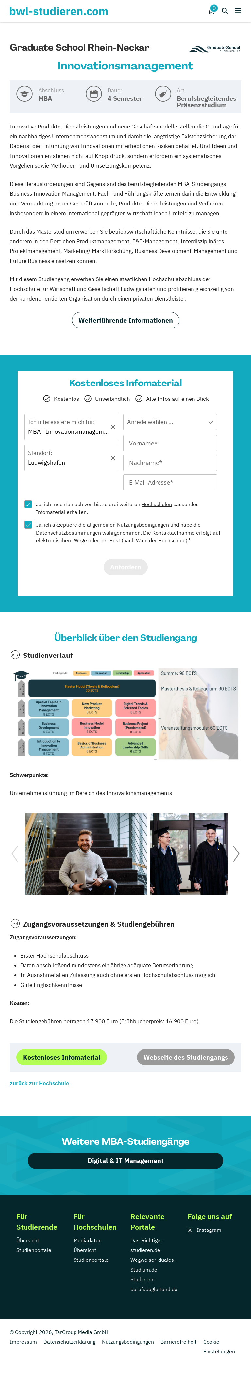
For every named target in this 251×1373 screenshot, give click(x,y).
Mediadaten (88, 1240)
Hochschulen (157, 504)
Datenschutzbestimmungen (68, 532)
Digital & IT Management (126, 1160)
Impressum (23, 1341)
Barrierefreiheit (178, 1341)
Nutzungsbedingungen (143, 524)
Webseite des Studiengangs (185, 1057)
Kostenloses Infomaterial (61, 1057)
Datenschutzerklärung (69, 1341)
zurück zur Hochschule (39, 1083)
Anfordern (125, 567)
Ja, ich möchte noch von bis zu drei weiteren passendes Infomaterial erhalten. (117, 508)
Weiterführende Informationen (125, 320)
